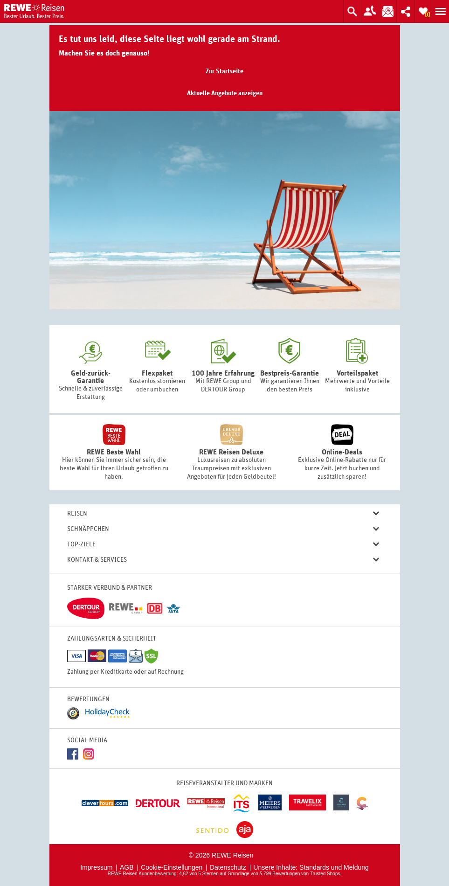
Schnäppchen (223, 529)
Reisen (223, 513)
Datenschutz (228, 867)
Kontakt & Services (223, 560)
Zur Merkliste (423, 11)
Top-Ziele (223, 544)
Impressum (96, 867)
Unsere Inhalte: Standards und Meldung (311, 867)
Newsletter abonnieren (386, 11)
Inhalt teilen (403, 11)
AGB (127, 867)
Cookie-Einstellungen (171, 867)
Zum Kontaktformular (370, 11)
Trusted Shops (325, 873)
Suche (352, 11)
